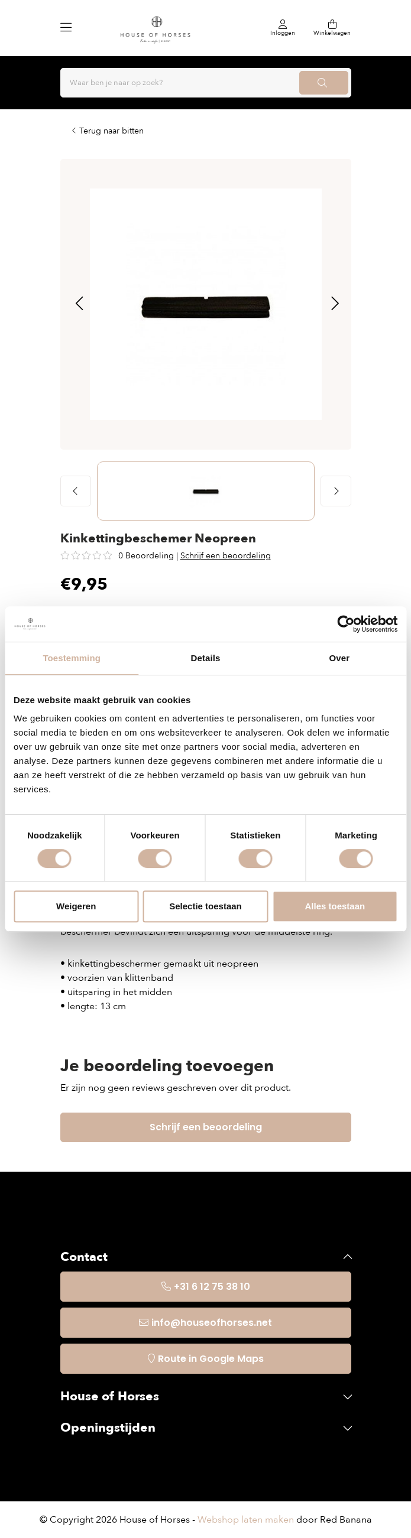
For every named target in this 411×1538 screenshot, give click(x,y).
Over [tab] (339, 658)
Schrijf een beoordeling (225, 555)
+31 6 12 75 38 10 (212, 1286)
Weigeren (76, 906)
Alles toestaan (335, 906)
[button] (79, 304)
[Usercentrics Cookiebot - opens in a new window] (345, 624)
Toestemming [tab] (72, 658)
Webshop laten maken (246, 1519)
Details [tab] (206, 658)
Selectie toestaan (205, 906)
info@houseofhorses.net (211, 1322)
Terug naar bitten (111, 130)
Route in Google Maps (211, 1358)
